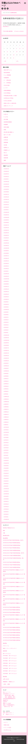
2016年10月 (6, 463)
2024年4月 (6, 232)
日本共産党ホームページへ (9, 693)
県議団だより (7, 150)
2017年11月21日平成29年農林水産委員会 (11, 609)
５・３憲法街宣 (7, 80)
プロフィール (6, 645)
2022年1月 (6, 301)
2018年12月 (6, 396)
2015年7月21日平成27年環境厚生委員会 (11, 562)
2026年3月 (6, 173)
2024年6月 (6, 227)
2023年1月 (6, 271)
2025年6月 (6, 197)
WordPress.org (7, 730)
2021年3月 (6, 327)
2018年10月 (6, 401)
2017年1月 (6, 455)
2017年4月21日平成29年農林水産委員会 (11, 627)
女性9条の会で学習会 (8, 98)
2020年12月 (6, 335)
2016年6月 (6, 473)
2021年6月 (6, 319)
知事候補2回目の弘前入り (13, 18)
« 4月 (5, 61)
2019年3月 (6, 388)
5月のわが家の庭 (7, 100)
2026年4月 (6, 171)
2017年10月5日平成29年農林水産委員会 (11, 607)
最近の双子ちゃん (8, 70)
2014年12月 (6, 519)
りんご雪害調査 (7, 75)
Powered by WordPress (9, 739)
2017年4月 (6, 447)
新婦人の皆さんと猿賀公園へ (10, 103)
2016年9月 (6, 465)
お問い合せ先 (6, 679)
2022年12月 (6, 273)
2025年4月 (6, 202)
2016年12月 (6, 458)
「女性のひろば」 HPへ (8, 706)
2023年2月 (6, 268)
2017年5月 (6, 445)
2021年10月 (6, 309)
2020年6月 (6, 350)
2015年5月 (6, 506)
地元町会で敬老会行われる (9, 527)
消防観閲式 (6, 77)
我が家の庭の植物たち (9, 132)
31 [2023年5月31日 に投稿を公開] (13, 58)
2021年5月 (6, 322)
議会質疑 (5, 676)
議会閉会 (5, 643)
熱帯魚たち (6, 147)
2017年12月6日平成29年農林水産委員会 (11, 612)
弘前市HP (5, 701)
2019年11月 (6, 368)
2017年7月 (6, 440)
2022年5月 (6, 291)
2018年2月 (6, 422)
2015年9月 (6, 496)
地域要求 (6, 124)
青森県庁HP (5, 700)
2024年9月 (6, 220)
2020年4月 (6, 355)
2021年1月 (6, 332)
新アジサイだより (7, 653)
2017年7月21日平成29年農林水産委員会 (11, 635)
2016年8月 (6, 468)
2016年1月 (6, 486)
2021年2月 (6, 330)
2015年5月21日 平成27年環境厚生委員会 (11, 550)
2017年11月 (6, 429)
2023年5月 (6, 260)
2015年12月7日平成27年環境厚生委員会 (11, 547)
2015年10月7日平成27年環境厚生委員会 (11, 542)
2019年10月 (6, 371)
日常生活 (6, 139)
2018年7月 (6, 409)
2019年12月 (6, 365)
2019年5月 (6, 383)
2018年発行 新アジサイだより (10, 663)
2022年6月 (6, 289)
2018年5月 (6, 414)
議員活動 (10, 31)
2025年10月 (6, 186)
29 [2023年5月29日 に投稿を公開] (7, 58)
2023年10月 (6, 248)
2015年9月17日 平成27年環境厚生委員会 (11, 567)
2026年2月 (6, 176)
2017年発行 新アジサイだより (10, 660)
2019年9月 (6, 373)
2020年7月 (6, 348)
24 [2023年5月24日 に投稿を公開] (13, 54)
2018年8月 (6, 406)
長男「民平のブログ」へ (8, 712)
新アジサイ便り (7, 134)
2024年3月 (6, 235)
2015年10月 (6, 493)
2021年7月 (6, 317)
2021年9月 (6, 312)
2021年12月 (6, 304)
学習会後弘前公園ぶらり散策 (10, 95)
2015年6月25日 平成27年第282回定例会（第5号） (14, 553)
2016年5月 (6, 475)
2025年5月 (6, 199)
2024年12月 (6, 212)
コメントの (7, 727)
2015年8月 (6, 499)
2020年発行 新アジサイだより (10, 668)
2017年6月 (6, 442)
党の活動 (6, 31)
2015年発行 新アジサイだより (10, 655)
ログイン (6, 722)
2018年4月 (6, 417)
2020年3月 (6, 358)
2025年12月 (6, 181)
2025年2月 (6, 207)
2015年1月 (6, 516)
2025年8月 (6, 191)
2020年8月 (6, 345)
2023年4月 (6, 263)
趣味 (5, 160)
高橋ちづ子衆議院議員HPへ (9, 705)
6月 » (17, 61)
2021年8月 (6, 314)
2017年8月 (6, 437)
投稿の (6, 724)
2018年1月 (6, 424)
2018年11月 (6, 399)
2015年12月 (6, 488)
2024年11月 (6, 214)
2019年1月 (6, 394)
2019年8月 (6, 376)
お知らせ (6, 114)
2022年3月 (6, 296)
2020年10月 (6, 340)
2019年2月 (6, 391)
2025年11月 (6, 184)
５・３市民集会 (7, 82)
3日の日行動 (6, 85)
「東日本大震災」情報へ (9, 695)
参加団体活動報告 (8, 122)
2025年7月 (6, 194)
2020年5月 (6, 353)
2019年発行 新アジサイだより (10, 665)
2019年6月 (6, 381)
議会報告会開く (6, 535)
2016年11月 (6, 460)
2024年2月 (6, 237)
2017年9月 (6, 435)
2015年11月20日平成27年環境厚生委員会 (11, 545)
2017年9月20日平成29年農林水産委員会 (11, 640)
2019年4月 (6, 386)
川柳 (4, 533)
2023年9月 (6, 250)
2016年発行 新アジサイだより (10, 658)
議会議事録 (5, 538)
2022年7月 (6, 286)
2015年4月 (6, 509)
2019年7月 (6, 378)
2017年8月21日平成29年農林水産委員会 (11, 637)
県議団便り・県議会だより (9, 681)
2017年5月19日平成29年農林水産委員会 (11, 630)
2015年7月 (6, 501)
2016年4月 (6, 478)
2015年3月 (6, 511)
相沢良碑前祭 (7, 72)
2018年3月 (6, 419)
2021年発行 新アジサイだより (10, 670)
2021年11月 (6, 307)
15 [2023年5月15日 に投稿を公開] (7, 51)
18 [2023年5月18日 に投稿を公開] (16, 51)
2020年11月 (6, 337)
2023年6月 (6, 258)
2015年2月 (6, 514)
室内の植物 (6, 127)
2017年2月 (6, 452)
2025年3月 (6, 204)
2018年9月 (6, 404)
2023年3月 (6, 266)
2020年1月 (6, 363)
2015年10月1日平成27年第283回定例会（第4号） (13, 540)
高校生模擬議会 (7, 90)
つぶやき (6, 116)
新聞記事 (6, 137)
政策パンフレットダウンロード (10, 648)
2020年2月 (6, 360)
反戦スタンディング (8, 105)
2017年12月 (6, 427)
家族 (5, 129)
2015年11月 (6, 491)
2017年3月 (6, 450)
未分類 (5, 145)
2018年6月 (6, 411)
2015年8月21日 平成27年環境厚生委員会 (11, 564)
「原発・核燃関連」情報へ (10, 697)
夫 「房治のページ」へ (8, 714)
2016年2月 (6, 483)
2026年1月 (6, 179)
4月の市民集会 (7, 93)
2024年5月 (6, 230)
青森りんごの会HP (7, 703)
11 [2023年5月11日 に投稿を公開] (16, 48)
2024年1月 (6, 240)
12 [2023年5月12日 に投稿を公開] (19, 48)
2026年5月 (6, 168)
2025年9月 (6, 189)
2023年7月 (6, 255)
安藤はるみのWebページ (11, 4)
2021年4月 (6, 324)
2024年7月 (6, 225)
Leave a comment (19, 31)
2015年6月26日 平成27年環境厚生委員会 (12, 555)
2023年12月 (6, 243)
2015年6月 (6, 504)
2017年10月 (6, 432)
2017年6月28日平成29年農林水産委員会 (11, 632)
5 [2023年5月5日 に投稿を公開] (19, 45)
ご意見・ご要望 (6, 684)
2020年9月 (6, 342)
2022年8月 (6, 284)
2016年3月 (6, 481)
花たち (5, 152)
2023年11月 (6, 245)
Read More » (6, 26)
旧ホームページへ (7, 692)
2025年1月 (6, 209)
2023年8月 (6, 253)
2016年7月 (6, 470)
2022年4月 (6, 294)
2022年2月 (6, 299)
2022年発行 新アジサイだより (10, 673)
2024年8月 (6, 222)
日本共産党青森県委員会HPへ (9, 698)
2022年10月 (6, 278)
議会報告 (6, 155)
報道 (4, 530)
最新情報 (6, 142)
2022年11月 (6, 276)
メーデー (6, 87)
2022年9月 (6, 281)
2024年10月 (6, 217)
